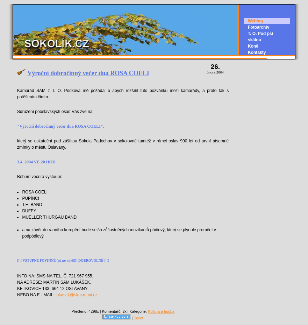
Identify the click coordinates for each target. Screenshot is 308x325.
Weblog (255, 21)
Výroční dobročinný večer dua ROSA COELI (88, 73)
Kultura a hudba (161, 311)
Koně (253, 46)
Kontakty (257, 52)
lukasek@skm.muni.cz (77, 294)
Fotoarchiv (258, 27)
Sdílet (138, 318)
